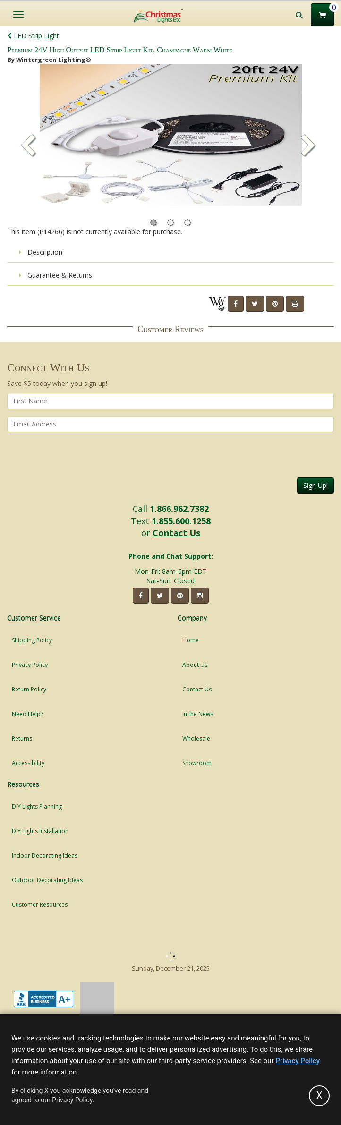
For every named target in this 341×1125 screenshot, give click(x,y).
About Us (194, 665)
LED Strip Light (33, 35)
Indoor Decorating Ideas (44, 856)
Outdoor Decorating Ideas (47, 880)
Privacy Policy (30, 665)
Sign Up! (315, 485)
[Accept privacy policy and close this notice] (319, 1095)
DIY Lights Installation (40, 831)
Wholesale (196, 738)
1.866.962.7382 (179, 508)
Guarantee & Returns (55, 275)
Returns (22, 738)
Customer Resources (40, 905)
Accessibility (28, 763)
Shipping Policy (32, 640)
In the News (197, 714)
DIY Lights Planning (37, 806)
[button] (308, 146)
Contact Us (176, 532)
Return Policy (29, 689)
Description (40, 251)
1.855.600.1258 (181, 521)
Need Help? (27, 714)
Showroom (197, 763)
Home (190, 640)
